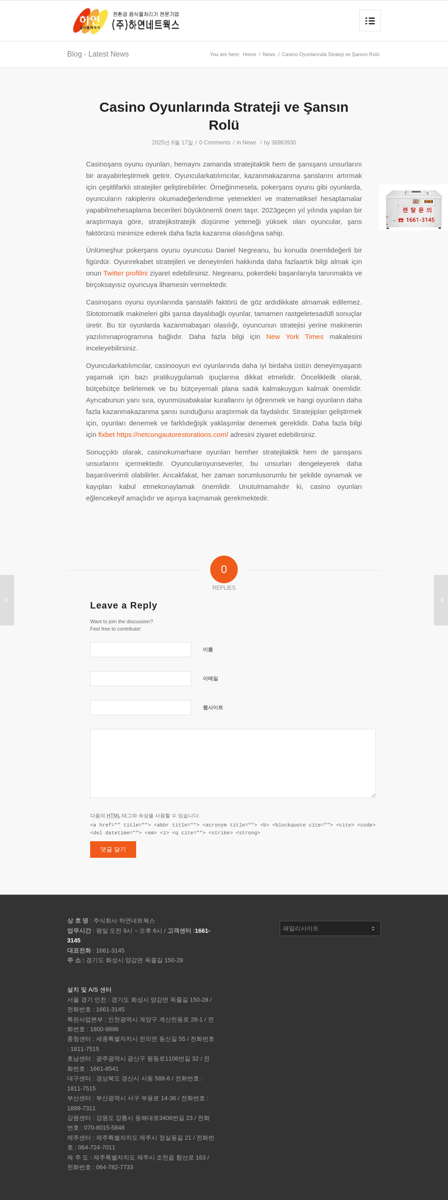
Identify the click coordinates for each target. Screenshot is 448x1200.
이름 (208, 649)
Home (249, 54)
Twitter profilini (125, 273)
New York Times (295, 336)
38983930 (283, 142)
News (269, 54)
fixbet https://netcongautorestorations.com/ (163, 434)
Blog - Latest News (98, 54)
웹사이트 (213, 707)
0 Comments (214, 142)
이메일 (210, 678)
